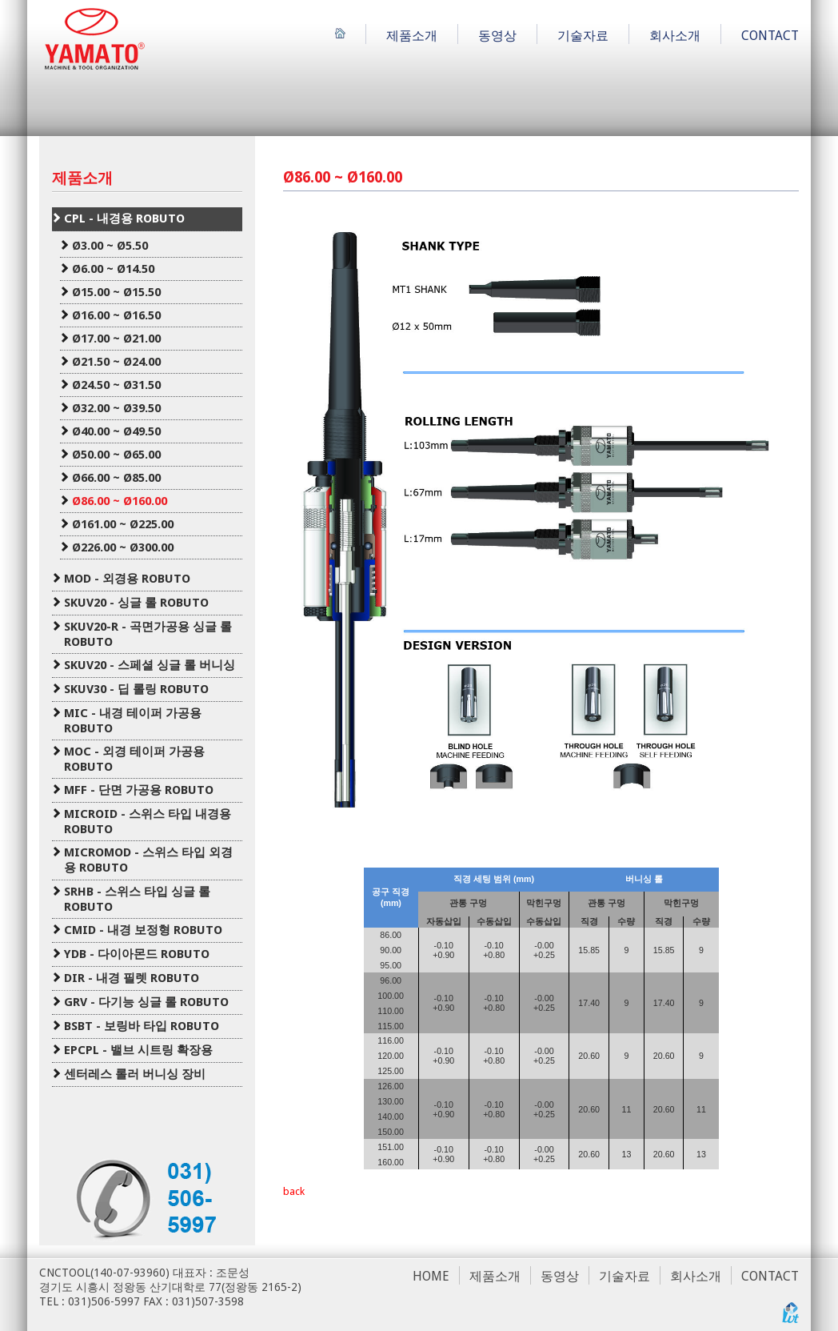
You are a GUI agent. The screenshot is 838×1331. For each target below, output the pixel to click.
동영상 (497, 35)
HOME (431, 1276)
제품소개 (411, 35)
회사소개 (674, 35)
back (294, 1191)
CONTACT (770, 35)
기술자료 (583, 35)
